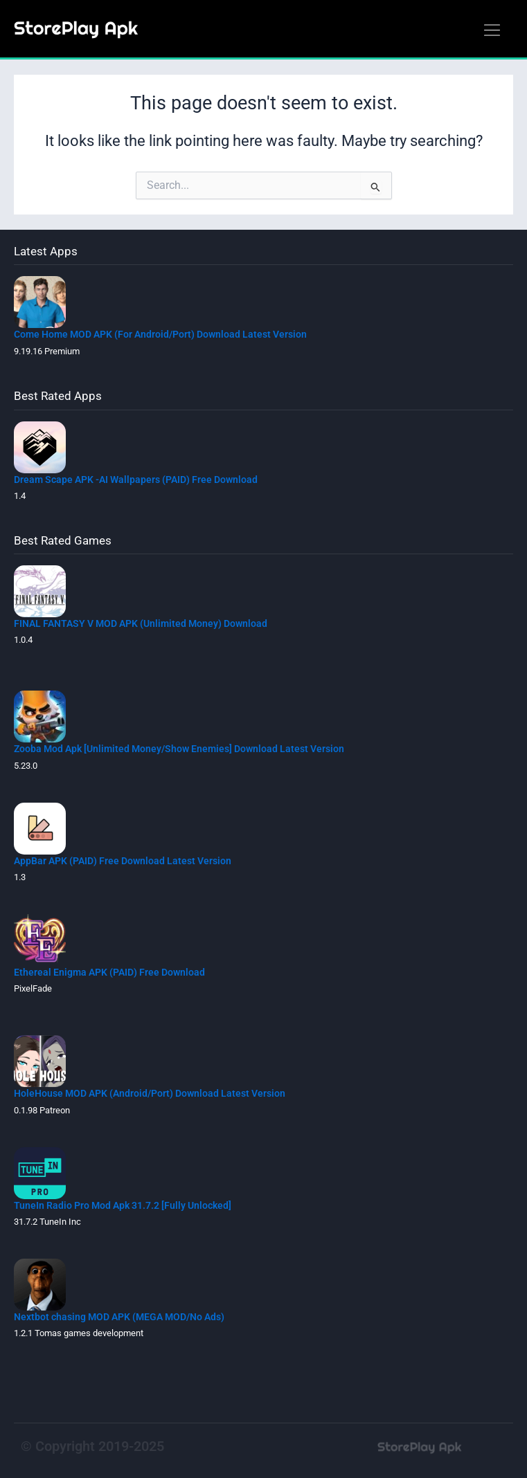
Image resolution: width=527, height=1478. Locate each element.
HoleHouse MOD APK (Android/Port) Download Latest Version (149, 1093)
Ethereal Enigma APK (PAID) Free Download (109, 972)
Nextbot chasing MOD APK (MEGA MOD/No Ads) (119, 1316)
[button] (492, 31)
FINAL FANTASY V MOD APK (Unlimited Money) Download (140, 623)
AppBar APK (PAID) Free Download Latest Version (122, 860)
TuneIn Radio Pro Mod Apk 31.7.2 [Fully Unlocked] (122, 1205)
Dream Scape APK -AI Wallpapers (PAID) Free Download (136, 479)
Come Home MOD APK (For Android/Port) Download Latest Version (160, 334)
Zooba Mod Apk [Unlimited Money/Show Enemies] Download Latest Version (179, 748)
